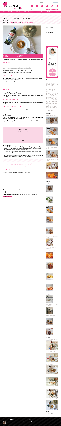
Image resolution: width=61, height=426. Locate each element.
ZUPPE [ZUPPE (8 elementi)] (53, 110)
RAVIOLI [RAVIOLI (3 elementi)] (50, 101)
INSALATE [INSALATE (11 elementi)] (48, 95)
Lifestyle (36, 12)
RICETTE (19, 22)
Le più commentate (30, 13)
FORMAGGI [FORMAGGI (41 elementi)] (49, 93)
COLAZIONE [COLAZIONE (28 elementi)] (49, 86)
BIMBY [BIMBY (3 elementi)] (53, 82)
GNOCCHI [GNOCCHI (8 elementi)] (56, 94)
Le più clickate (49, 13)
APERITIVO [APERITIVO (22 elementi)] (49, 82)
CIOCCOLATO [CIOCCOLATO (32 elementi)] (54, 84)
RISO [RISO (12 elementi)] (55, 105)
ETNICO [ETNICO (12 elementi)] (55, 89)
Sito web (4, 192)
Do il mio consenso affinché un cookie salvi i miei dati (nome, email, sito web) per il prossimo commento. (20, 194)
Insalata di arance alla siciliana (51, 171)
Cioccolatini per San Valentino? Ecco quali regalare (52, 248)
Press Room (49, 12)
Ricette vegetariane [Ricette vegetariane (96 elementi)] (51, 104)
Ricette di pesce (26, 22)
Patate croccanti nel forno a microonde (51, 271)
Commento (4, 174)
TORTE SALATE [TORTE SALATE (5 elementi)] (49, 109)
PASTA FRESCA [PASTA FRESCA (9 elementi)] (54, 98)
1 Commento (11, 22)
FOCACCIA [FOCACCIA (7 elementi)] (51, 92)
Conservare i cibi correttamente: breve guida (51, 294)
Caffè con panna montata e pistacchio (50, 316)
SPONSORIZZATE (31, 22)
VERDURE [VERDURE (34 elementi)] (49, 110)
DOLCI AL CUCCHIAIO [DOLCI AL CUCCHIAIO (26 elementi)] (51, 88)
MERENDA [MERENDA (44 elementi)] (54, 96)
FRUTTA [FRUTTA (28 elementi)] (55, 93)
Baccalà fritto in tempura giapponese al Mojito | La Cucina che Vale (21, 166)
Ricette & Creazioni (27, 12)
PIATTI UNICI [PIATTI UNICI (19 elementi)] (54, 100)
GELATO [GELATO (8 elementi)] (51, 94)
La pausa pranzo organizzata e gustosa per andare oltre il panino (52, 194)
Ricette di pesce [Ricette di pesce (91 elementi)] (51, 102)
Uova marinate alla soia (50, 126)
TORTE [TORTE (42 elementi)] (56, 107)
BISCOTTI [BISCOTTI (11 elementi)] (48, 83)
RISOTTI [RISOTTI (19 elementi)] (48, 106)
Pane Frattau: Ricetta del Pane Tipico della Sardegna (52, 283)
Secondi (22, 22)
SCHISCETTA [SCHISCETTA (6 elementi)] (53, 106)
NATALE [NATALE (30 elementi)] (48, 97)
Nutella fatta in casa (49, 326)
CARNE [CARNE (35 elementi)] (48, 84)
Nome (4, 187)
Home (4, 12)
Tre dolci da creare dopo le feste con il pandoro (52, 160)
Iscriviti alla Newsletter (52, 9)
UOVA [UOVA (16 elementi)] (53, 109)
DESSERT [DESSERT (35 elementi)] (49, 88)
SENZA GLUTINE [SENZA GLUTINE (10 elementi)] (50, 107)
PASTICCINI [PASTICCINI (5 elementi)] (48, 100)
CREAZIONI (15, 22)
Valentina (10, 12)
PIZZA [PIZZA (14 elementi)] (47, 101)
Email (4, 189)
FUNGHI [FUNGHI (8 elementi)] (48, 94)
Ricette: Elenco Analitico (19, 13)
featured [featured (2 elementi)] (50, 90)
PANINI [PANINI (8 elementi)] (55, 97)
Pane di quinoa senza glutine (51, 115)
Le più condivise (40, 13)
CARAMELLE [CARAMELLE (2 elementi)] (53, 83)
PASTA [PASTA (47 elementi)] (48, 98)
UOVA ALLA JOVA (48, 136)
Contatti (56, 12)
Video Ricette (18, 12)
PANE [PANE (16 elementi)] (52, 97)
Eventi (42, 12)
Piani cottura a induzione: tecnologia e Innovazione (52, 305)
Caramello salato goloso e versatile (52, 260)
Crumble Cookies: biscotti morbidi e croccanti (52, 148)
